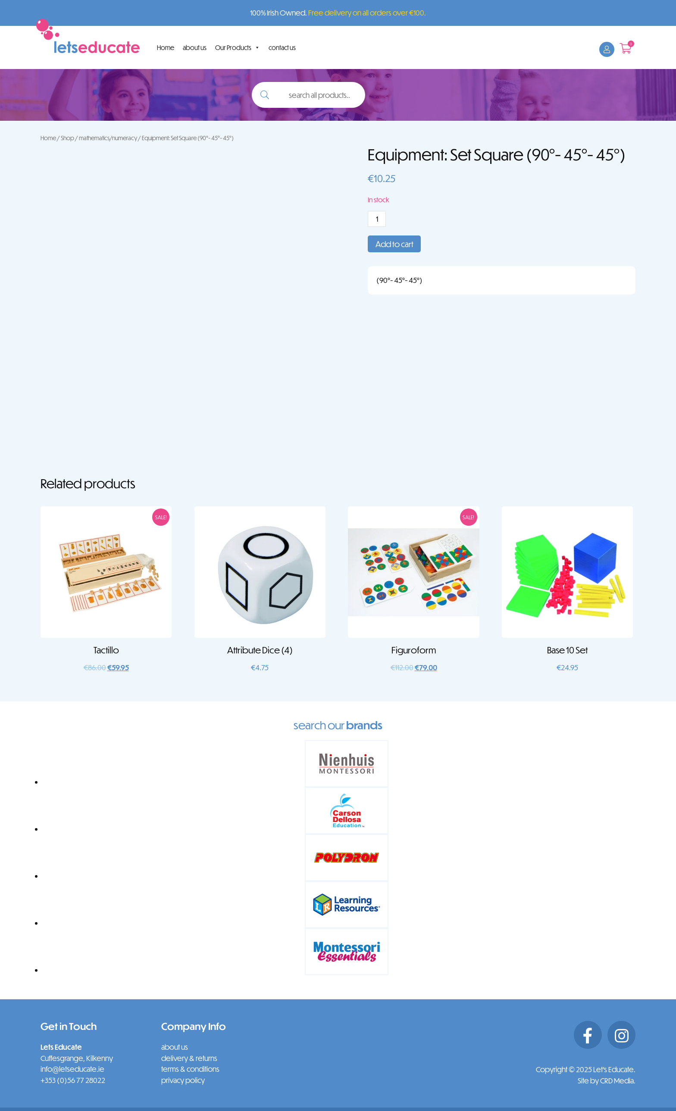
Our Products (237, 47)
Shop (67, 137)
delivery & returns (189, 1058)
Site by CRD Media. (606, 1080)
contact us (282, 47)
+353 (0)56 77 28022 (73, 1080)
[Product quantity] (377, 219)
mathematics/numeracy (108, 137)
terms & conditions (190, 1068)
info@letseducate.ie (72, 1068)
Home (165, 47)
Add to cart (394, 244)
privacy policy (183, 1080)
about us (195, 47)
